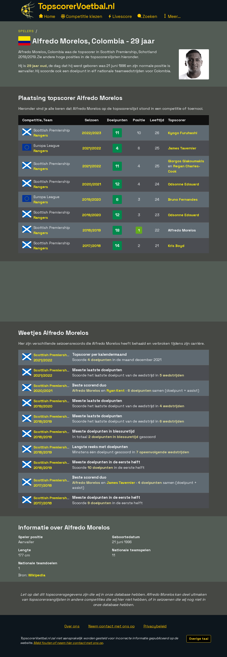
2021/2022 (91, 148)
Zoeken (147, 16)
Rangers (41, 135)
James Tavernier (182, 148)
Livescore (120, 16)
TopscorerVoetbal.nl (76, 6)
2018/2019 (91, 230)
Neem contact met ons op (111, 626)
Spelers (26, 31)
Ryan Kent (116, 390)
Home (47, 16)
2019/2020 (91, 199)
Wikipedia (36, 575)
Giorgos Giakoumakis (186, 161)
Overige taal (198, 638)
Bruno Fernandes (183, 199)
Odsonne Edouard (183, 184)
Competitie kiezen (81, 16)
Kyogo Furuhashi (182, 133)
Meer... (172, 16)
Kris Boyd (176, 245)
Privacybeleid (155, 626)
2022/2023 (91, 133)
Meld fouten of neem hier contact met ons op (68, 643)
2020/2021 (91, 184)
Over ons (71, 626)
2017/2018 (91, 245)
